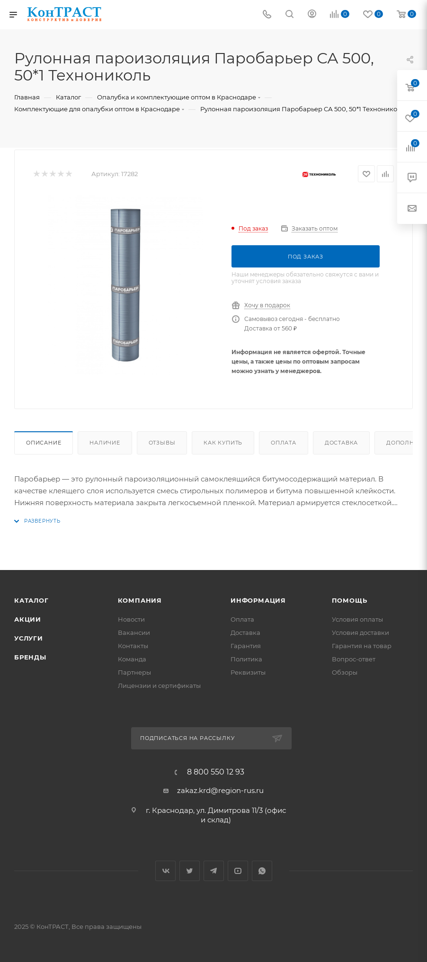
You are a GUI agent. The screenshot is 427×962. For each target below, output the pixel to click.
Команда (132, 659)
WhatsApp (262, 871)
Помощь (349, 600)
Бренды (30, 657)
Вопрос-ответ (353, 659)
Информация (258, 600)
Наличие (104, 442)
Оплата (283, 442)
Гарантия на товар (361, 646)
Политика (246, 659)
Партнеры (134, 672)
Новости (131, 619)
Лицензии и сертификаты (159, 685)
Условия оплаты (357, 619)
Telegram (214, 871)
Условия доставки (360, 632)
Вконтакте (165, 871)
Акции (27, 619)
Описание (43, 442)
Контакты (133, 646)
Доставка (341, 442)
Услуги (28, 638)
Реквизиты (248, 672)
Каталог (31, 600)
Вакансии (134, 632)
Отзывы (162, 442)
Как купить (223, 442)
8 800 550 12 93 (215, 772)
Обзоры (344, 672)
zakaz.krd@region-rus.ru (220, 790)
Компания (140, 600)
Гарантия (246, 646)
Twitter (189, 871)
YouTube (238, 871)
